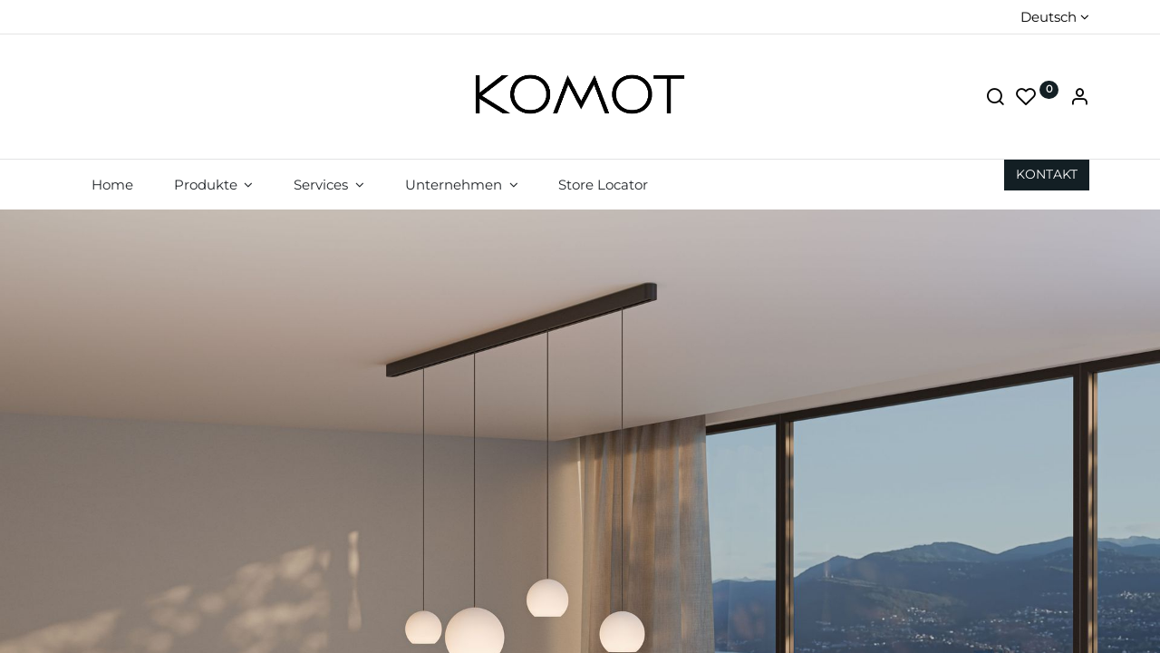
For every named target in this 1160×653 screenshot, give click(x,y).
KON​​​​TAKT (1047, 174)
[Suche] (995, 98)
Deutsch (1048, 16)
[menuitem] (112, 185)
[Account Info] (1079, 98)
